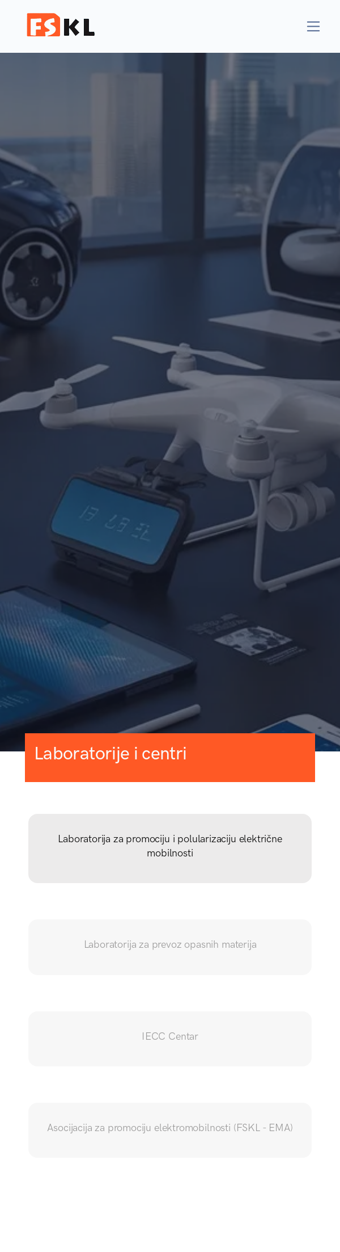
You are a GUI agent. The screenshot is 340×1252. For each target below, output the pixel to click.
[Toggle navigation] (313, 26)
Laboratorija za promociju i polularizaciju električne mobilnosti (170, 846)
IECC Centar (170, 1036)
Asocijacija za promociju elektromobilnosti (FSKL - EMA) (169, 1127)
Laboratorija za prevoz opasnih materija (170, 944)
